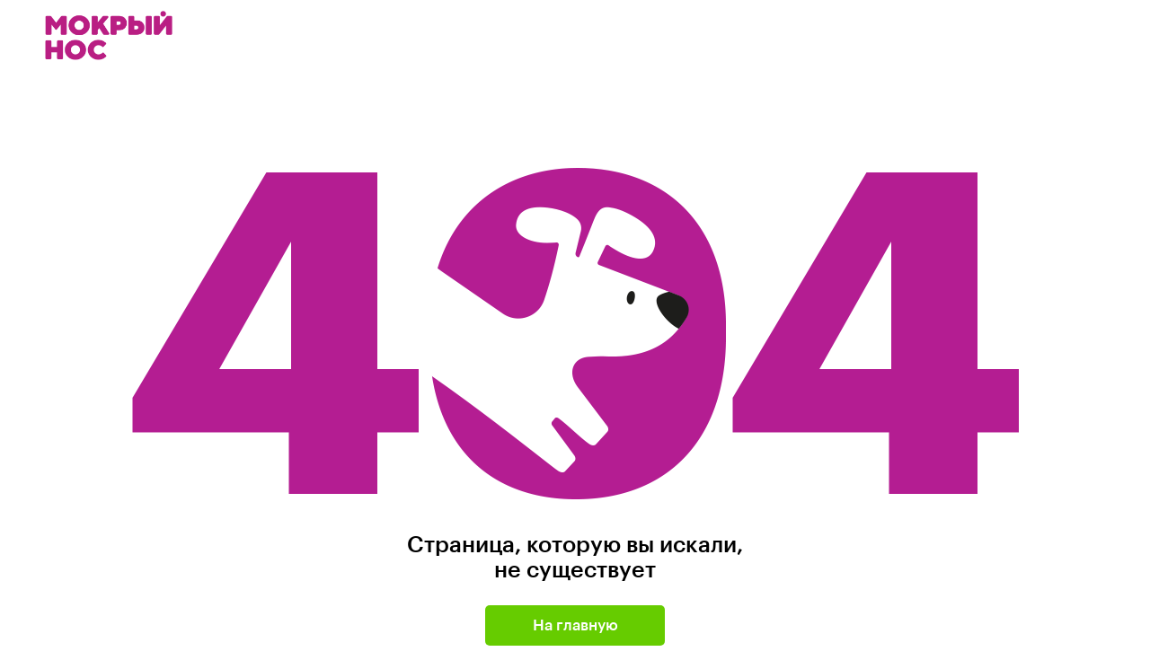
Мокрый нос (110, 35)
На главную (575, 625)
